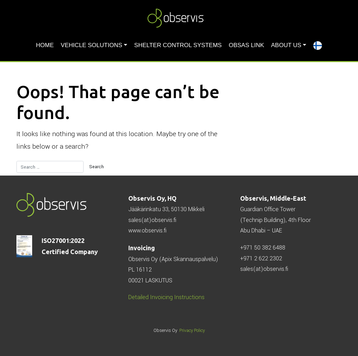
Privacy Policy (192, 330)
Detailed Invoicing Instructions (166, 297)
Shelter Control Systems (178, 45)
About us (286, 45)
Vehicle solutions (91, 45)
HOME (45, 45)
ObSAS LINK (246, 45)
